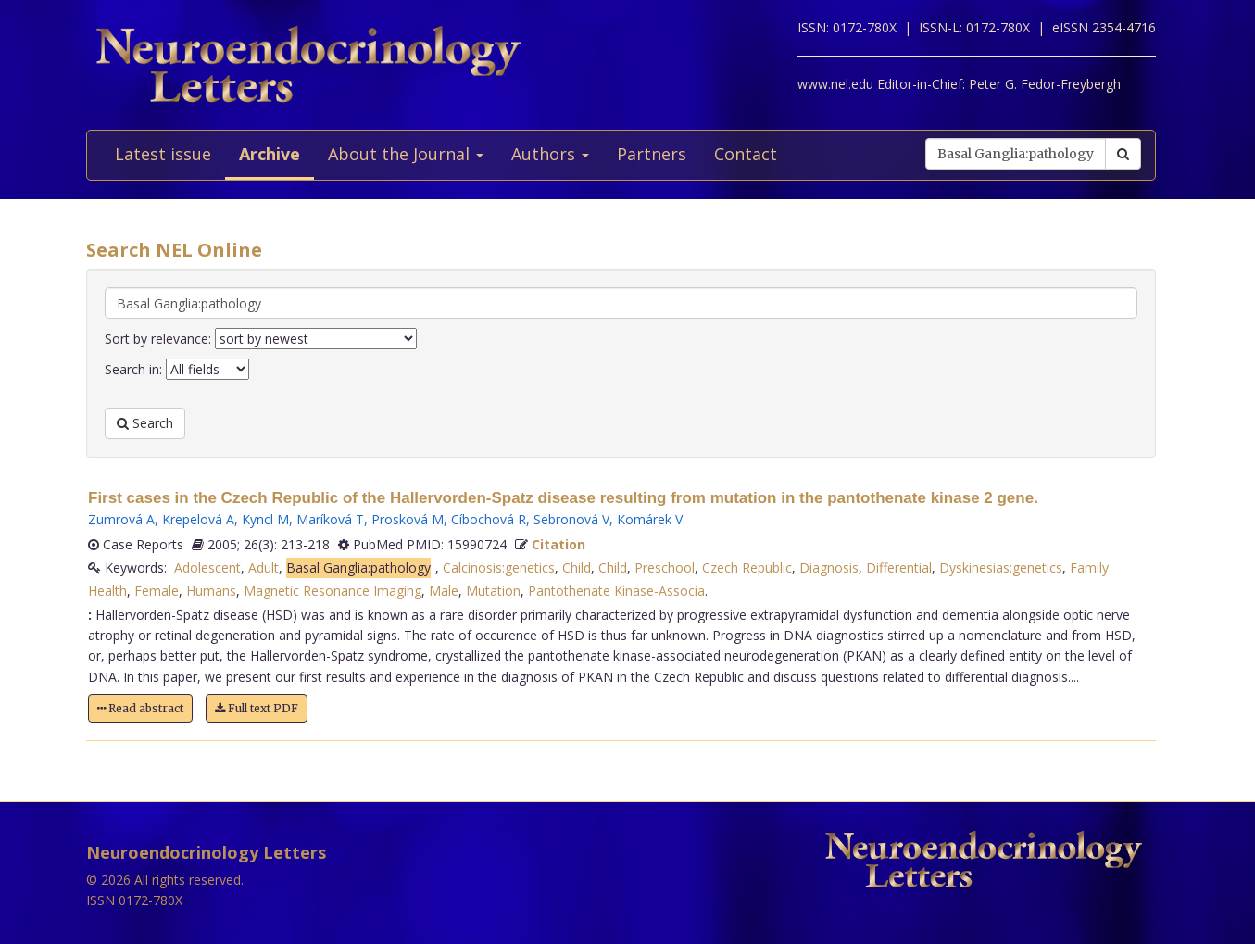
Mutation (493, 590)
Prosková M (407, 519)
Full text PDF (256, 708)
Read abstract (140, 708)
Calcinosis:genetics (499, 567)
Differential (899, 567)
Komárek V (650, 519)
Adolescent (207, 567)
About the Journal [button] (405, 154)
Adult (263, 567)
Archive (269, 154)
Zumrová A (121, 519)
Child (576, 567)
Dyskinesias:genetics (1000, 567)
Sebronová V (571, 519)
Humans (211, 590)
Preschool (664, 567)
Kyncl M (265, 519)
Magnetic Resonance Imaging (332, 590)
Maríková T (330, 519)
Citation (558, 544)
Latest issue (163, 154)
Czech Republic (747, 567)
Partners (651, 154)
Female (156, 590)
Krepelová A (198, 519)
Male (443, 590)
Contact (745, 154)
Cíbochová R (488, 519)
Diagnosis (829, 567)
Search (145, 423)
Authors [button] (550, 154)
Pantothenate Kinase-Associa (616, 590)
